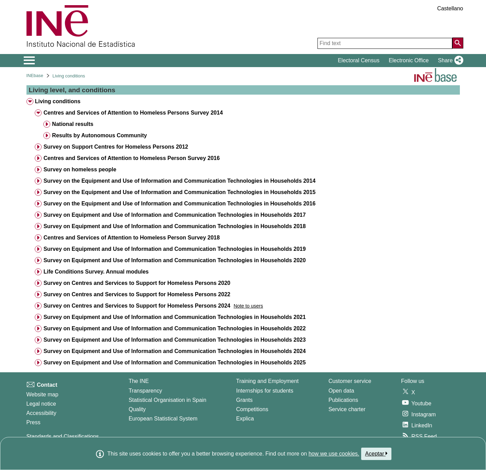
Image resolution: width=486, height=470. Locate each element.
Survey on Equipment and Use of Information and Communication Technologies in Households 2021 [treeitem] (174, 317)
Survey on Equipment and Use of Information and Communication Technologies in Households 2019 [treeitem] (174, 249)
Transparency (145, 391)
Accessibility (41, 413)
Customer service (349, 381)
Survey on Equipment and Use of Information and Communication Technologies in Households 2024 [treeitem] (174, 351)
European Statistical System (163, 418)
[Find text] (384, 43)
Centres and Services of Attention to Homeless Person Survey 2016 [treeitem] (131, 158)
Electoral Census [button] (358, 60)
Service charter (347, 409)
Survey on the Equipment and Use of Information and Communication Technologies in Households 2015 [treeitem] (179, 192)
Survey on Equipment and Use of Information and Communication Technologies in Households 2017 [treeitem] (174, 215)
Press (33, 422)
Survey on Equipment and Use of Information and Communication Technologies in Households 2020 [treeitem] (174, 260)
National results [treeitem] (72, 124)
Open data (341, 391)
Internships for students (264, 391)
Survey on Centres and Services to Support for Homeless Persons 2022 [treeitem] (136, 294)
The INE (139, 381)
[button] (449, 60)
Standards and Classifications (62, 436)
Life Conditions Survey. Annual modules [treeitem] (96, 272)
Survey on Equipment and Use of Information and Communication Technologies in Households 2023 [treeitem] (174, 340)
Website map (42, 394)
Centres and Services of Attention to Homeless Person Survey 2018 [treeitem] (131, 238)
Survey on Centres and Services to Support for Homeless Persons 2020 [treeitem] (136, 283)
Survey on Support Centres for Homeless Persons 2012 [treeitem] (115, 147)
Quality (137, 409)
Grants (244, 400)
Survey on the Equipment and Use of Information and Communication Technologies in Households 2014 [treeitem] (179, 181)
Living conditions (69, 75)
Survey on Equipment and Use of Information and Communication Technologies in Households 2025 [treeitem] (174, 362)
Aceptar (376, 453)
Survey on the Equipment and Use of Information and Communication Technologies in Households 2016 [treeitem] (179, 203)
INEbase (34, 75)
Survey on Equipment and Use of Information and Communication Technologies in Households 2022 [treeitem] (174, 328)
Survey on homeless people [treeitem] (79, 169)
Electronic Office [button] (409, 60)
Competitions (252, 409)
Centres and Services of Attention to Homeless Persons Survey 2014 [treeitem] (133, 113)
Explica (245, 418)
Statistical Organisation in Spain (167, 400)
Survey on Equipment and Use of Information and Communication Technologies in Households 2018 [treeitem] (174, 226)
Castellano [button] (450, 8)
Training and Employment (267, 381)
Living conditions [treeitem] (57, 101)
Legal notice (41, 404)
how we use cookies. (334, 454)
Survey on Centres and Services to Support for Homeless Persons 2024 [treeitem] (136, 306)
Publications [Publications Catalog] (343, 400)
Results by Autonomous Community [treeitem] (99, 135)
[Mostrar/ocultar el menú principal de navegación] (29, 60)
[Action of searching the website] (457, 43)
